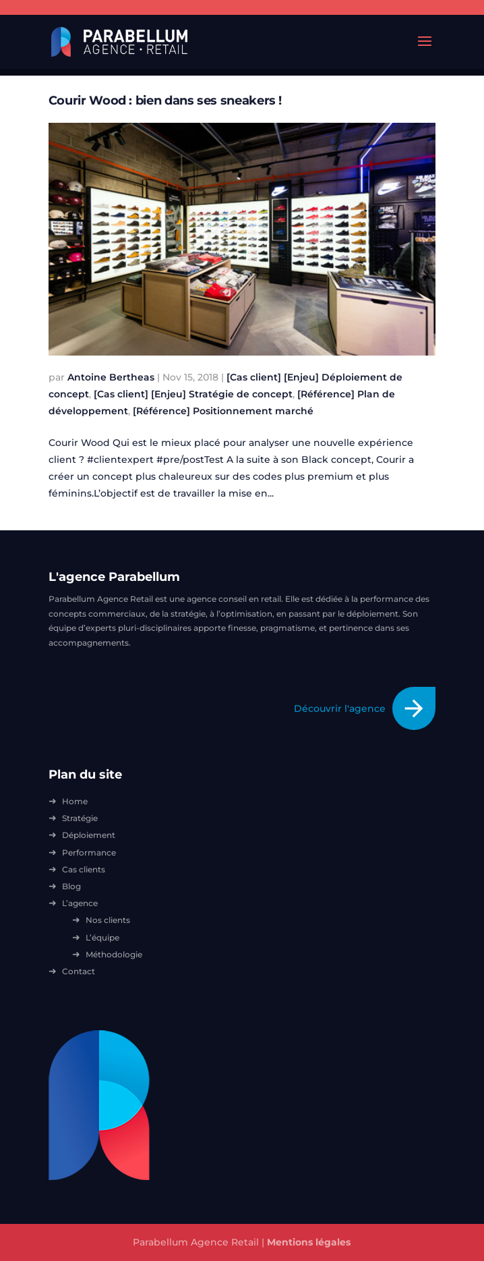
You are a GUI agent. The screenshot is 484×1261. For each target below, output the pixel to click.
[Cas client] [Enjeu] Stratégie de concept (193, 394)
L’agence (80, 903)
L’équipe (102, 937)
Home (75, 801)
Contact (78, 971)
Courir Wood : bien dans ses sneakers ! (165, 100)
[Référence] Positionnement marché (223, 411)
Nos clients (108, 920)
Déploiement (88, 835)
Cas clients (83, 869)
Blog (71, 886)
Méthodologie (114, 954)
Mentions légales (309, 1242)
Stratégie (80, 818)
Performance (89, 852)
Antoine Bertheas (110, 377)
